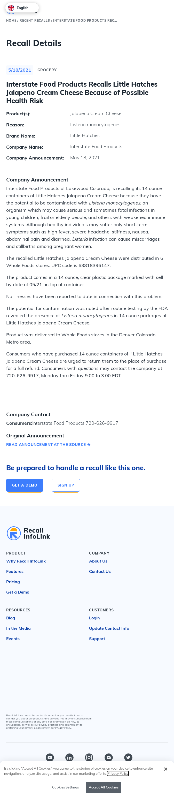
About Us (98, 561)
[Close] (165, 769)
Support (97, 638)
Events (13, 638)
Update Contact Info (109, 628)
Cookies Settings (65, 787)
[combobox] (22, 8)
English (18, 8)
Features (14, 571)
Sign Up (66, 485)
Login (94, 617)
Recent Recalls (35, 20)
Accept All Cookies (103, 787)
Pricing (13, 581)
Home (11, 20)
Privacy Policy (63, 728)
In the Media (18, 628)
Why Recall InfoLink (26, 561)
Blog (10, 617)
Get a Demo (24, 485)
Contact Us (100, 571)
